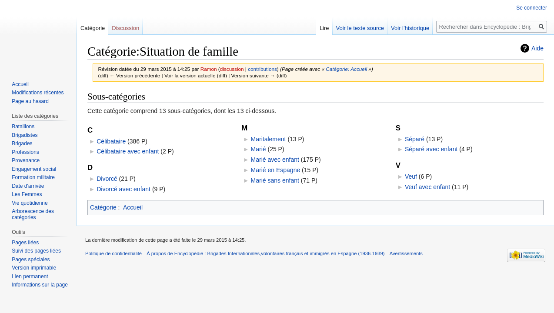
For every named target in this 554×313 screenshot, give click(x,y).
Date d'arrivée (28, 186)
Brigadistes (24, 135)
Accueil (133, 207)
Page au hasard (30, 101)
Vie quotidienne (30, 203)
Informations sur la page (40, 285)
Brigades (22, 143)
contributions (262, 69)
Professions (25, 152)
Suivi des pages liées (36, 251)
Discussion (125, 28)
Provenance (26, 160)
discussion (232, 69)
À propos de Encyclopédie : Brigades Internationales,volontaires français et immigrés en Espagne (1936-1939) (265, 253)
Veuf (411, 176)
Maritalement (268, 139)
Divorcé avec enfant (123, 189)
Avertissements (406, 253)
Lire (324, 28)
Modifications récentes (37, 93)
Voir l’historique (410, 28)
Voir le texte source (360, 28)
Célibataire (111, 141)
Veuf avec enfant (427, 186)
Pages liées (25, 243)
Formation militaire (33, 177)
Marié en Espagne (275, 169)
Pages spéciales (31, 259)
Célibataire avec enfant (128, 151)
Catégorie (103, 207)
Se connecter (531, 8)
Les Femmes (27, 194)
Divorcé (107, 178)
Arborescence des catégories (33, 214)
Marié (258, 149)
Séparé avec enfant (431, 149)
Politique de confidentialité (113, 253)
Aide (537, 48)
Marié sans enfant (275, 180)
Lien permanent (30, 276)
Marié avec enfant (275, 159)
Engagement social (34, 169)
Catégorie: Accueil (346, 69)
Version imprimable (34, 268)
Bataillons (23, 126)
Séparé (414, 139)
